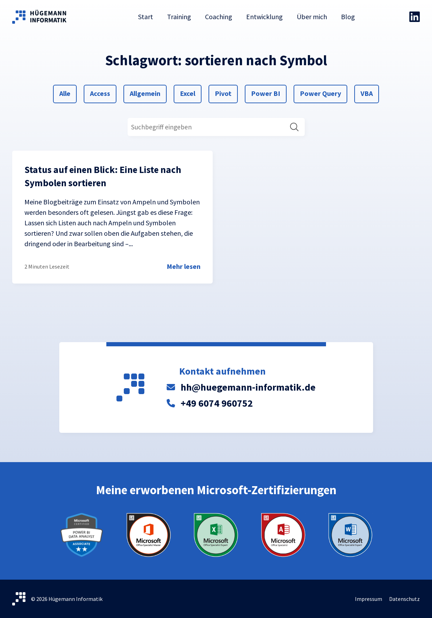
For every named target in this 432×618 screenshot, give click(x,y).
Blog (348, 16)
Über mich (312, 16)
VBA (368, 93)
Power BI (265, 93)
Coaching (218, 16)
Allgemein (144, 93)
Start (145, 16)
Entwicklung (264, 16)
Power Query (320, 93)
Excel (188, 93)
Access (100, 93)
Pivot (223, 93)
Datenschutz (404, 598)
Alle (67, 93)
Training (179, 16)
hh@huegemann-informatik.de (248, 387)
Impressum (368, 598)
